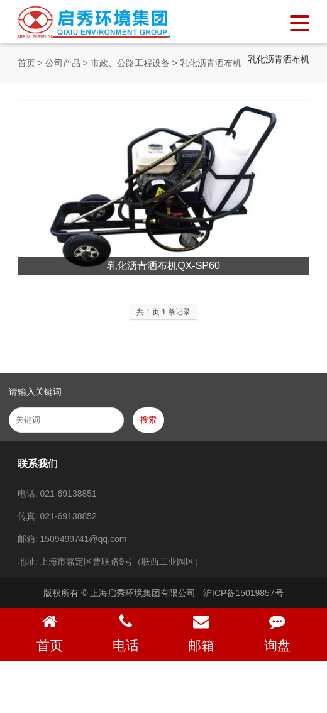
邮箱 (201, 633)
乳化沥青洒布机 (210, 63)
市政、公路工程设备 (130, 63)
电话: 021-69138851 (57, 494)
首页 (26, 63)
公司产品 (62, 63)
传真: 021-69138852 (57, 516)
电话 (126, 633)
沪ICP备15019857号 (243, 593)
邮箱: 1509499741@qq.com (72, 539)
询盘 (277, 633)
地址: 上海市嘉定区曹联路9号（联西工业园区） (111, 561)
